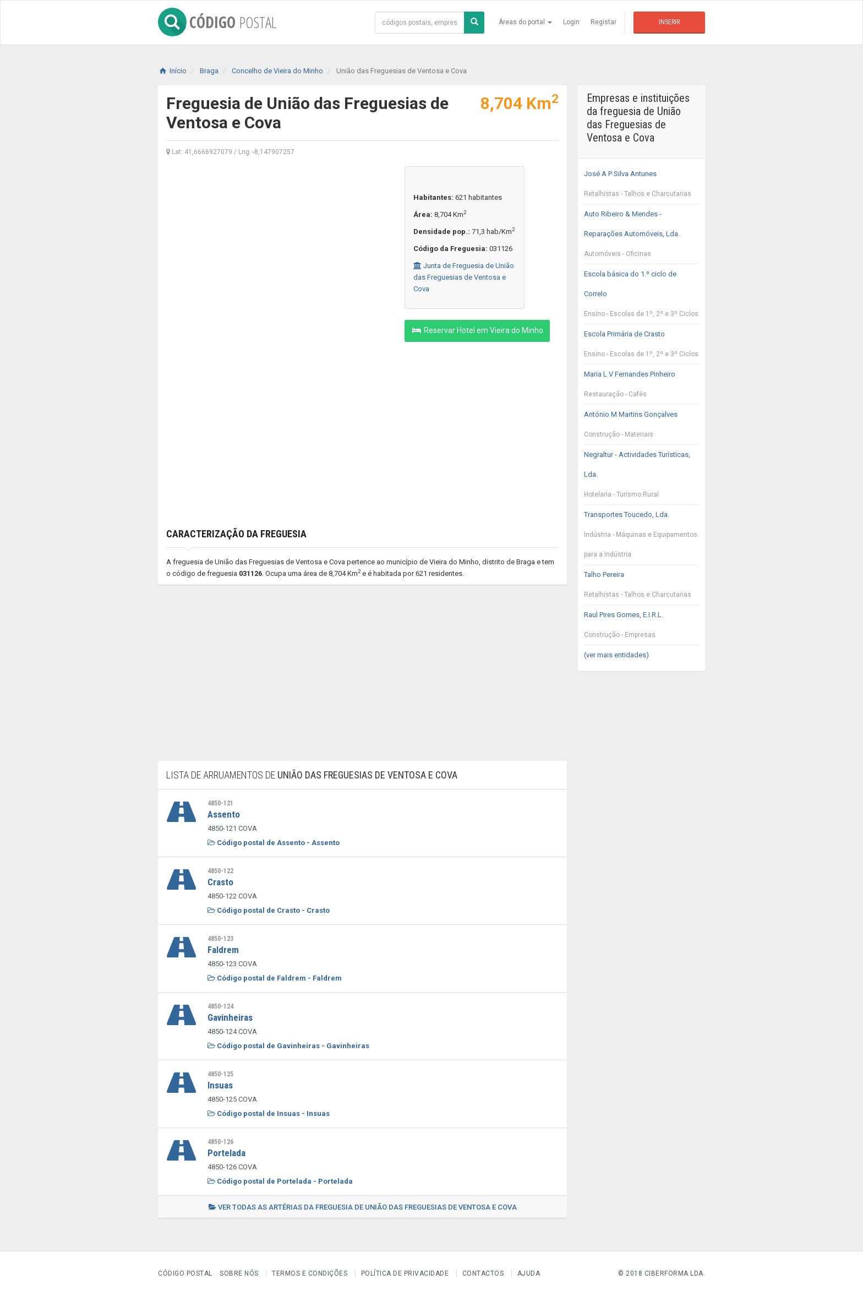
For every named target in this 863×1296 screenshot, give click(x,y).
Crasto (220, 881)
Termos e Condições (309, 1273)
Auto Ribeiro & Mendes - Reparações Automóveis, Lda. (641, 237)
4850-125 (220, 1074)
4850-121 (220, 803)
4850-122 (220, 871)
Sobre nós (239, 1273)
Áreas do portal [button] (525, 22)
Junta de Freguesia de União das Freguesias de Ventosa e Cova (463, 277)
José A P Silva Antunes (641, 187)
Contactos (483, 1273)
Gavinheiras (230, 1017)
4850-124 (220, 1006)
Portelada (226, 1152)
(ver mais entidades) (616, 655)
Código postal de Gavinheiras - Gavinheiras (288, 1046)
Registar (603, 22)
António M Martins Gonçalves (641, 427)
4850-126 (220, 1142)
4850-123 (220, 939)
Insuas (220, 1085)
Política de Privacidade (405, 1273)
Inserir (669, 22)
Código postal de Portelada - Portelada (280, 1181)
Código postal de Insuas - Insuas (268, 1113)
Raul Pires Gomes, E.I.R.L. (641, 628)
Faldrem (223, 949)
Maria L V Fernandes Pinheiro (641, 387)
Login (571, 22)
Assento (223, 814)
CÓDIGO (217, 22)
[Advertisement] (277, 243)
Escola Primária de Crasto (641, 347)
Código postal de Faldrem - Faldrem (274, 978)
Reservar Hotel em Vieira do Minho (477, 330)
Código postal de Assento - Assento (273, 842)
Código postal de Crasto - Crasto (268, 910)
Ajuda (528, 1273)
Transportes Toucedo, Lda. (641, 537)
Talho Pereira (641, 587)
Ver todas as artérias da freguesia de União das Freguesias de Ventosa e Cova (363, 1207)
